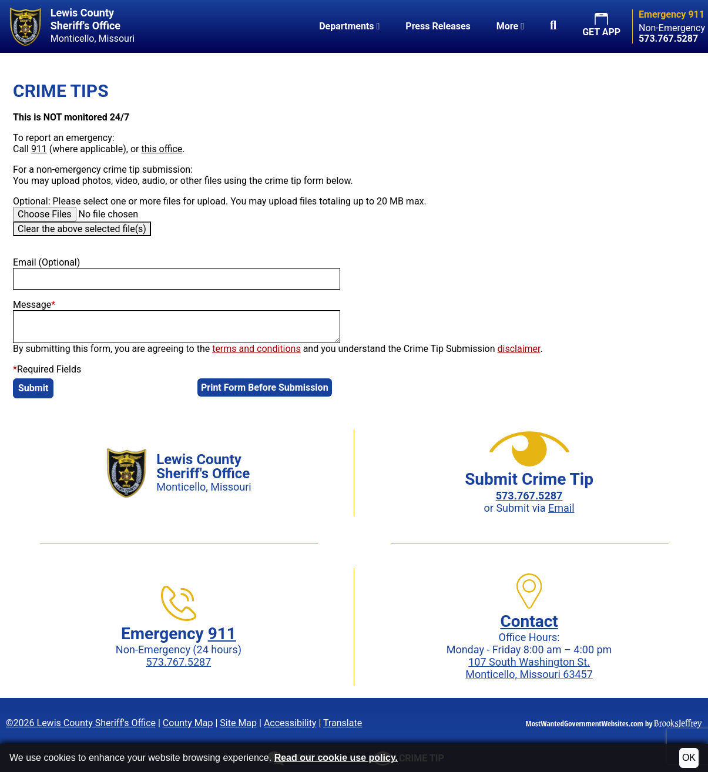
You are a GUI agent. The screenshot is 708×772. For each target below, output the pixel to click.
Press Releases (437, 26)
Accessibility (290, 723)
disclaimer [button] (519, 348)
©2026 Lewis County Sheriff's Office (81, 723)
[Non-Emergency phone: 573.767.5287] (668, 38)
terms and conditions (256, 348)
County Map (188, 723)
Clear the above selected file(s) (82, 228)
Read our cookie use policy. (336, 758)
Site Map (238, 723)
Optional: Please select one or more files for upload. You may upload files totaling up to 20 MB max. (220, 201)
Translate (342, 723)
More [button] (510, 26)
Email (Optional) (46, 262)
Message (34, 304)
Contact (529, 621)
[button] (553, 26)
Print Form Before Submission (264, 387)
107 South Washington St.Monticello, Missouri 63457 (529, 668)
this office (161, 149)
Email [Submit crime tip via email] (561, 508)
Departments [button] (349, 26)
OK (689, 758)
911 (39, 149)
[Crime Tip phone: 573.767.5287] (529, 495)
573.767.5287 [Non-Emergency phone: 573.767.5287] (179, 662)
